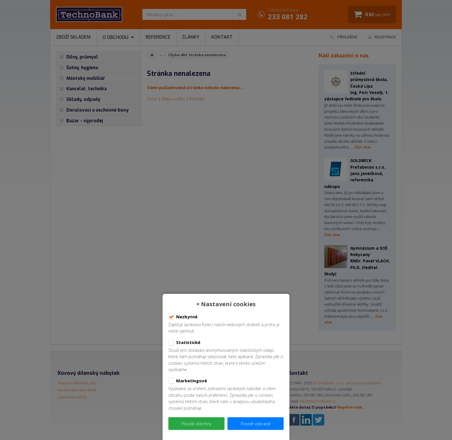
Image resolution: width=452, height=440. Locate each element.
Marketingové (187, 381)
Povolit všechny (197, 423)
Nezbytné (182, 317)
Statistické (184, 342)
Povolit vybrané (256, 423)
